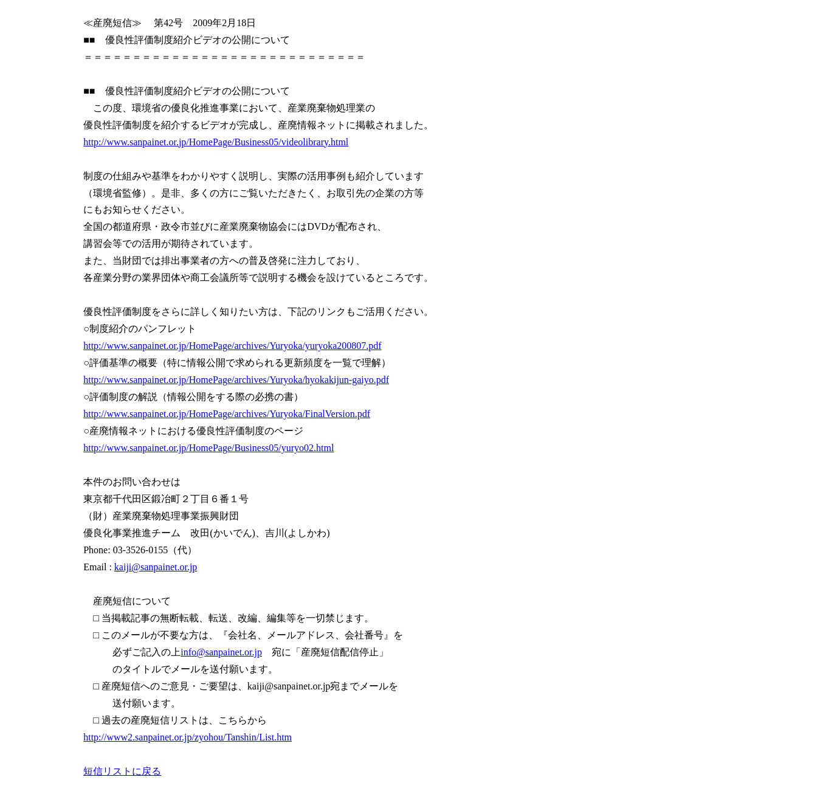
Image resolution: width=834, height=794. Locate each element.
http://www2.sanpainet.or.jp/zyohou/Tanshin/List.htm (187, 737)
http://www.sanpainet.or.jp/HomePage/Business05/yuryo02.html (208, 448)
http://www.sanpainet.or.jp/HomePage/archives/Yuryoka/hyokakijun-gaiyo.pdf (236, 380)
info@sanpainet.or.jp (221, 652)
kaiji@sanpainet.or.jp (155, 567)
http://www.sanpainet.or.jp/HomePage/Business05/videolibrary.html (215, 142)
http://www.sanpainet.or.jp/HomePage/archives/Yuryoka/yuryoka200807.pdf (232, 345)
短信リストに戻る (122, 771)
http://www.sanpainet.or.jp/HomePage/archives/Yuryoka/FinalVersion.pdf (226, 414)
